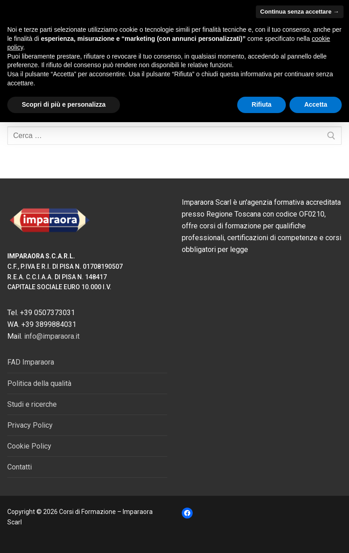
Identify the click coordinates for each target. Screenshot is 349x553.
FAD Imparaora (30, 362)
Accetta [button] (315, 104)
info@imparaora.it (52, 336)
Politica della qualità (39, 383)
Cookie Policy (29, 446)
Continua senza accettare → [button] (299, 11)
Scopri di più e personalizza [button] (63, 104)
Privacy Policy (30, 425)
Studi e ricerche (32, 404)
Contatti (19, 467)
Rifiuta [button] (262, 104)
